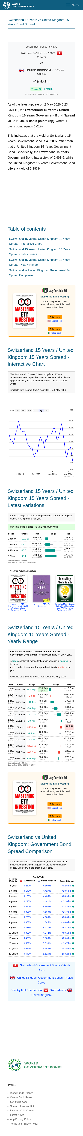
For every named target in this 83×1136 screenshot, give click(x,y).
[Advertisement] (44, 35)
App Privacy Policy (20, 1119)
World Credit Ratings (21, 1093)
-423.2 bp (66, 906)
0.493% (27, 938)
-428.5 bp (66, 891)
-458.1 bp (66, 933)
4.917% (47, 927)
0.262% (27, 906)
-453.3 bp (66, 927)
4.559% (47, 912)
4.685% (47, 917)
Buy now (54, 316)
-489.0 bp (66, 938)
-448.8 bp (66, 922)
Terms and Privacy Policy (24, 1123)
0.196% (27, 896)
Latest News (17, 1115)
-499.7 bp (66, 943)
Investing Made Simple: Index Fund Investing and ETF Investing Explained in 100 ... (65, 607)
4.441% (47, 901)
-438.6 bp (66, 917)
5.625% (47, 954)
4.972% (47, 933)
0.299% (27, 917)
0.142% (27, 891)
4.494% (47, 906)
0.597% (27, 943)
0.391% (27, 933)
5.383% (47, 938)
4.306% (47, 885)
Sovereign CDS (18, 1101)
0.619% (27, 948)
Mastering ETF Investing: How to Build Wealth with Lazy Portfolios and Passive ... (18, 607)
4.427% (47, 891)
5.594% (47, 943)
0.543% (27, 954)
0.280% (27, 885)
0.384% (27, 927)
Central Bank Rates (21, 1097)
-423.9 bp (66, 896)
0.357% (27, 922)
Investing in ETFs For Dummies (41, 605)
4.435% (47, 896)
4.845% (47, 922)
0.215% (27, 901)
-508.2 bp (66, 954)
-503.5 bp (66, 948)
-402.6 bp (66, 885)
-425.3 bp (66, 912)
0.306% (27, 912)
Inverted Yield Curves (22, 1110)
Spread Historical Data (22, 1106)
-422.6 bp (66, 901)
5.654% (47, 948)
